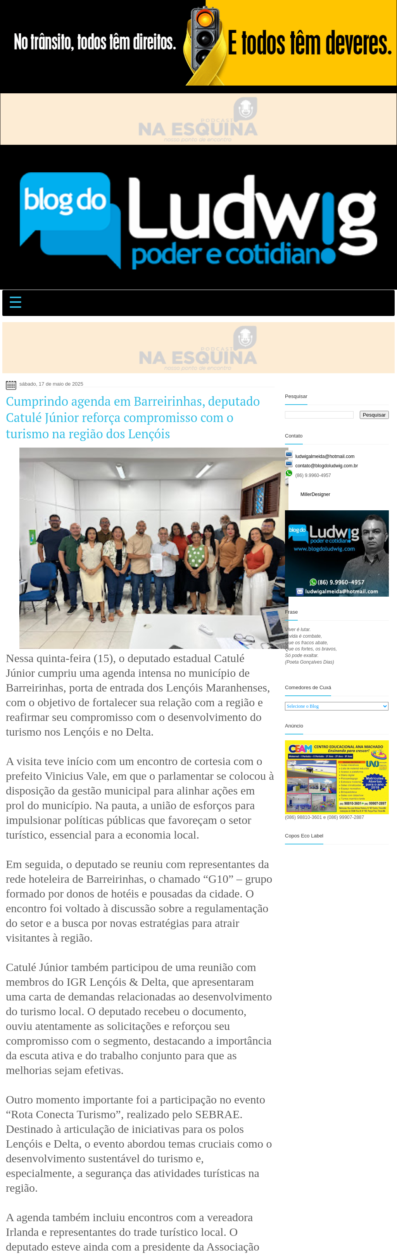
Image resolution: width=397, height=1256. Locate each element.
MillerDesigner (315, 494)
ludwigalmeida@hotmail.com (325, 456)
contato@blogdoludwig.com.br (326, 465)
